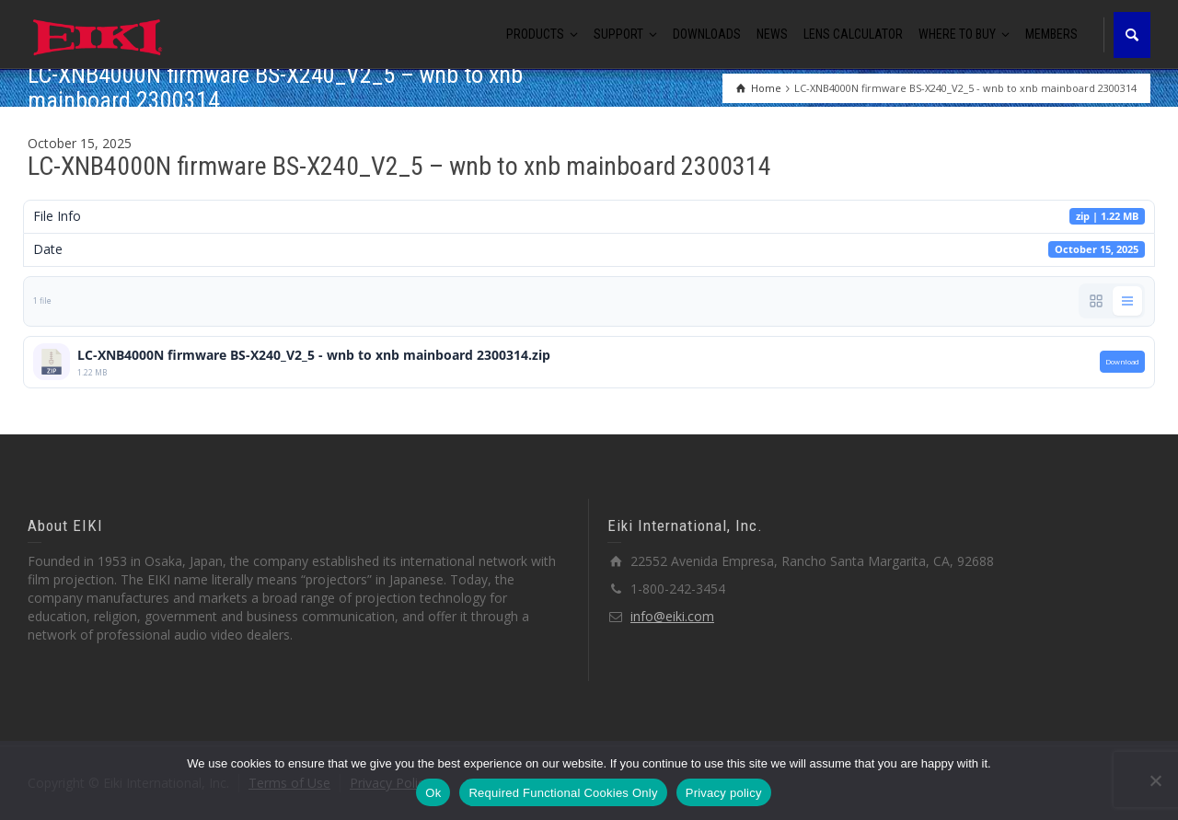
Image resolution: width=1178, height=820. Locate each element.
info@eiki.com (672, 616)
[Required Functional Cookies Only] (1155, 780)
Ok (433, 793)
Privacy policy (724, 793)
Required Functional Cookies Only (562, 793)
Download (1122, 361)
